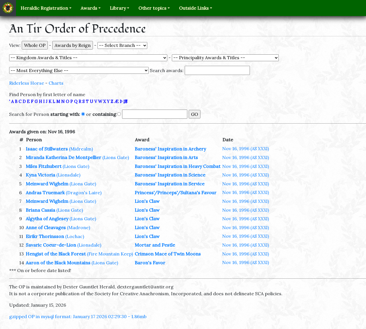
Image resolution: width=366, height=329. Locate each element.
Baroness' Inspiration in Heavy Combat (177, 166)
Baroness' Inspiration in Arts (166, 157)
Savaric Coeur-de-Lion (51, 245)
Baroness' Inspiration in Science (170, 175)
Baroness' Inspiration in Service (169, 184)
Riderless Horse (26, 83)
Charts (56, 83)
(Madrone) (78, 227)
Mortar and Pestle (155, 245)
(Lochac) (74, 236)
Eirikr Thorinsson (45, 236)
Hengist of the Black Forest (56, 254)
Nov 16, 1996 (245, 148)
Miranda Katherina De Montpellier (63, 157)
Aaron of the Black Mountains (58, 262)
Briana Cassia (40, 210)
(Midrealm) (81, 149)
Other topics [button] (152, 8)
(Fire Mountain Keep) (110, 254)
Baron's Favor (150, 262)
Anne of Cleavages (46, 227)
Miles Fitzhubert (43, 166)
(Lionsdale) (68, 175)
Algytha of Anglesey (47, 218)
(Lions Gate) (115, 157)
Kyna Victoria (40, 175)
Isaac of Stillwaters (47, 149)
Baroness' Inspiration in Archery (170, 149)
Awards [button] (89, 8)
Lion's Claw (147, 201)
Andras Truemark (45, 192)
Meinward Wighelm (47, 184)
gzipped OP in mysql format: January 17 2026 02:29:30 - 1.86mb (77, 316)
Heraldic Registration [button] (44, 8)
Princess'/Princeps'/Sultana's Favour (175, 192)
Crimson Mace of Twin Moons (168, 254)
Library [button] (118, 8)
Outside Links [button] (194, 8)
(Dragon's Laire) (84, 192)
